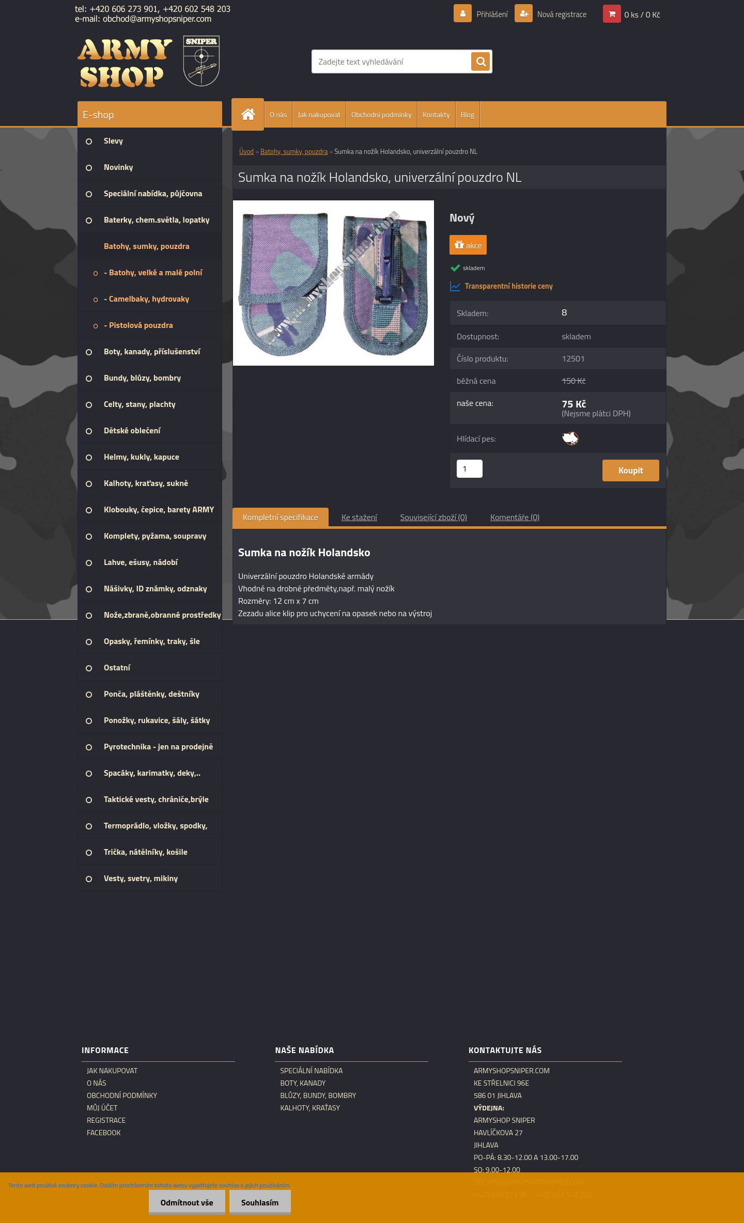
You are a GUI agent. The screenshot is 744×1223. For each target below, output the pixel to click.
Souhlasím (259, 1202)
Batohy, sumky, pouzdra (294, 151)
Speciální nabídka (311, 1070)
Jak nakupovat (319, 114)
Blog (467, 114)
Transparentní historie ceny (501, 286)
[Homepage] (252, 114)
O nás (278, 114)
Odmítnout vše (184, 1202)
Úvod (246, 151)
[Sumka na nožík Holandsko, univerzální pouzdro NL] (333, 204)
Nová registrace (559, 14)
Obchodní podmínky (381, 114)
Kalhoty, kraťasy (310, 1107)
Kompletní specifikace (280, 517)
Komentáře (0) (514, 517)
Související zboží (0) (433, 517)
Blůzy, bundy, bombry (318, 1095)
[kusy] (470, 469)
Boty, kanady (303, 1083)
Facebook (104, 1132)
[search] (480, 62)
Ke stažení (359, 517)
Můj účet (102, 1107)
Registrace (106, 1120)
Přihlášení (486, 14)
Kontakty (436, 114)
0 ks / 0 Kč (642, 14)
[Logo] (149, 61)
